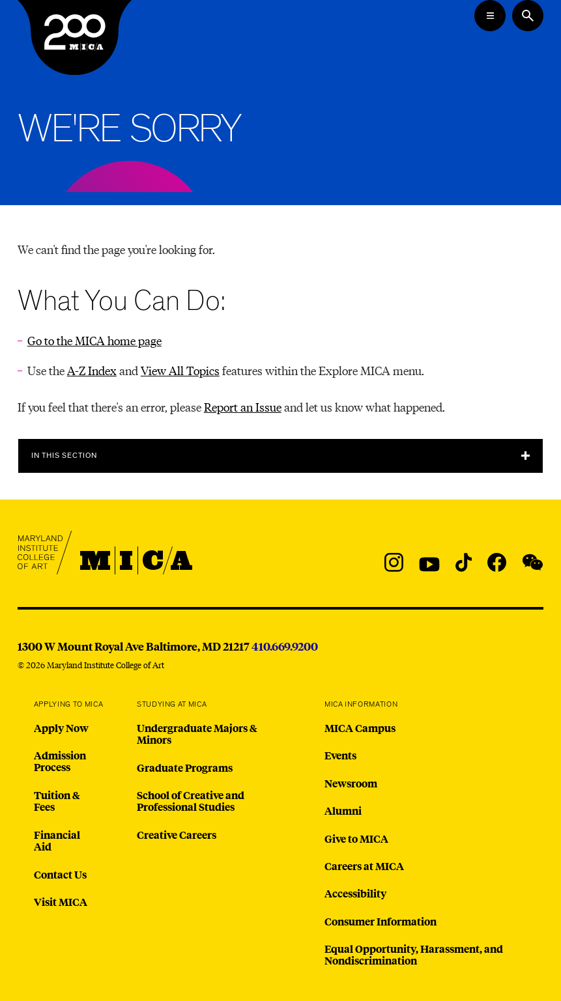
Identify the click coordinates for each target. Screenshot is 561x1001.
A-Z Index (92, 370)
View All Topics (180, 370)
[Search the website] (527, 15)
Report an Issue (242, 407)
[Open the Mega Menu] (490, 15)
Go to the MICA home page (94, 340)
